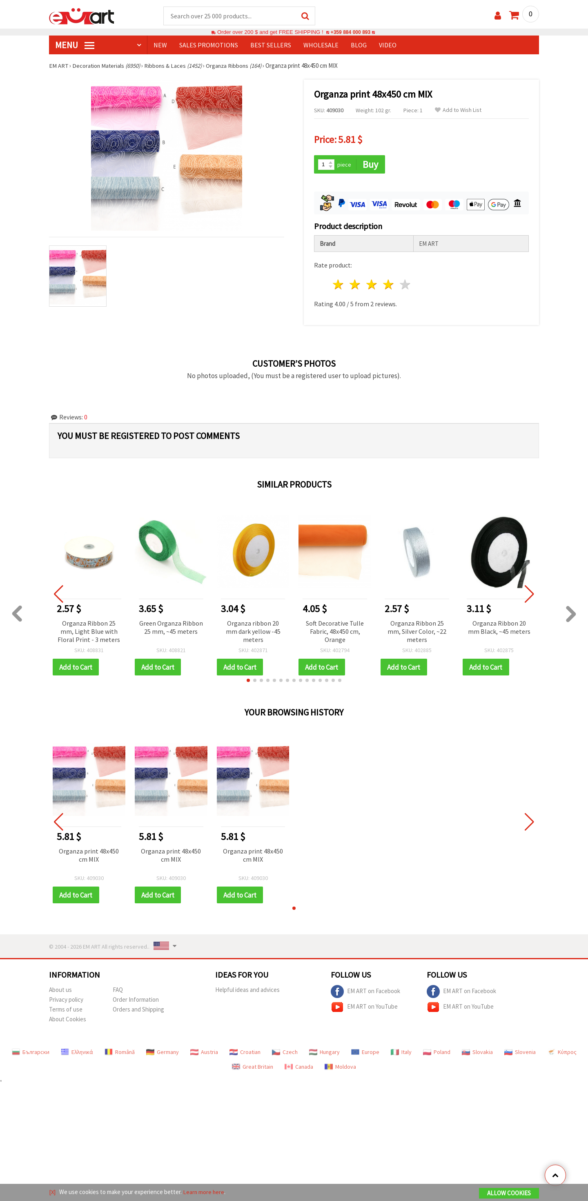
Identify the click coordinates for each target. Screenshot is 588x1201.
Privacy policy (66, 999)
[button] (248, 680)
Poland (436, 1052)
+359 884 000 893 (350, 32)
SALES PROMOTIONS (208, 45)
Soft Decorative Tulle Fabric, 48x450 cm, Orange (335, 630)
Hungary (324, 1052)
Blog (359, 45)
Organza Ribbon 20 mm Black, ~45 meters (499, 626)
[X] (52, 1192)
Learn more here (204, 1192)
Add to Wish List (458, 110)
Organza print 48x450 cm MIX (89, 855)
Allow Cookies (509, 1193)
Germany (162, 1052)
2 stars (355, 284)
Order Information (136, 999)
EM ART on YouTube (364, 1007)
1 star (338, 284)
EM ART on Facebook (365, 991)
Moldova (340, 1067)
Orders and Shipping (138, 1009)
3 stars (372, 284)
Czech (285, 1052)
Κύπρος (562, 1052)
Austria (204, 1052)
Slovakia (477, 1052)
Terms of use (65, 1009)
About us (60, 990)
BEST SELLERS (270, 45)
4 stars (388, 284)
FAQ (118, 990)
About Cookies (67, 1019)
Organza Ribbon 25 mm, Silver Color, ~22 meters (417, 630)
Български (30, 1052)
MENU (74, 45)
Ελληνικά (77, 1052)
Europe (365, 1052)
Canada (299, 1067)
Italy (401, 1052)
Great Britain (252, 1067)
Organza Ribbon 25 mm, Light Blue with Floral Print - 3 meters (89, 630)
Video (387, 45)
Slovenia (520, 1052)
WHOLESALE (321, 45)
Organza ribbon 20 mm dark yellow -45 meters (253, 630)
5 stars (405, 284)
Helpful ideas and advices (247, 990)
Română (120, 1052)
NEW (160, 45)
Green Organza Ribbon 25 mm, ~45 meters (171, 626)
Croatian (245, 1052)
